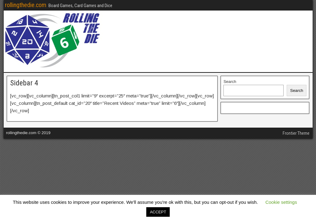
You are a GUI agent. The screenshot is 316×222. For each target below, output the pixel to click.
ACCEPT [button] (158, 212)
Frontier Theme (296, 133)
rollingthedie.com (25, 5)
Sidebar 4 (24, 83)
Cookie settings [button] (281, 202)
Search (229, 81)
